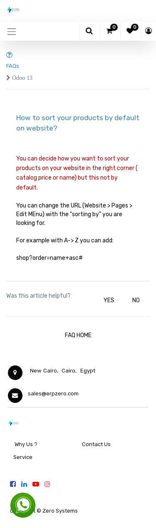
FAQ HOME (78, 335)
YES (109, 300)
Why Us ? (26, 444)
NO (136, 300)
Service (22, 457)
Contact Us (96, 444)
